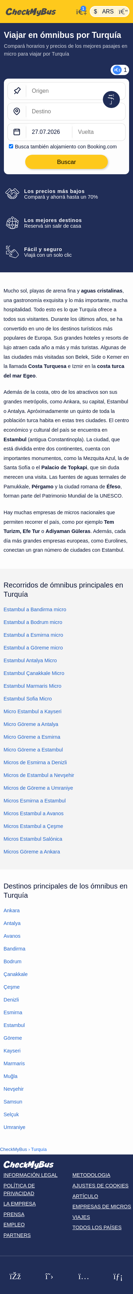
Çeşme (12, 987)
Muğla (10, 1076)
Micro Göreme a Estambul (33, 750)
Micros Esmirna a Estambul (35, 801)
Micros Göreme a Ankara (32, 852)
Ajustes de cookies (100, 1185)
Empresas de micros (101, 1206)
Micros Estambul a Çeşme (33, 826)
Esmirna (13, 1012)
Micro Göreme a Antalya (31, 724)
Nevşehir (14, 1089)
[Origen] (75, 91)
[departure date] (49, 132)
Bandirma (15, 949)
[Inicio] (37, 11)
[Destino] (75, 111)
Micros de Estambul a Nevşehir (39, 775)
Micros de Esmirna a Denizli (35, 762)
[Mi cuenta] (80, 11)
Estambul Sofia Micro (28, 699)
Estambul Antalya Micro (30, 660)
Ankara (12, 910)
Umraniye (15, 1127)
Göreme (13, 1038)
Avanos (12, 936)
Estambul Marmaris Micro (32, 686)
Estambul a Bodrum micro (33, 622)
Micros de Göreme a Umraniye (38, 788)
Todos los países (97, 1227)
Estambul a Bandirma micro (35, 609)
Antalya (12, 923)
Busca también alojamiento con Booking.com (66, 146)
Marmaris (14, 1063)
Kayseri (12, 1051)
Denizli (11, 1000)
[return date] (98, 132)
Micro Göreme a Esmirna (32, 737)
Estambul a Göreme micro (33, 648)
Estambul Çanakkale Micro (34, 673)
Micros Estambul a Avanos (33, 813)
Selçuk (11, 1114)
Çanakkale (16, 974)
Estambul (14, 1025)
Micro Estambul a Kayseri (32, 711)
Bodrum (12, 961)
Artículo (85, 1196)
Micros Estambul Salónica (33, 839)
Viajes (81, 1217)
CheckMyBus (13, 1149)
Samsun (13, 1102)
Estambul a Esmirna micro (33, 635)
